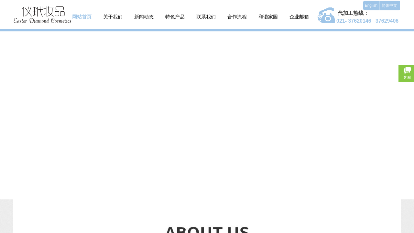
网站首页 (82, 16)
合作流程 (237, 16)
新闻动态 (144, 16)
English (371, 5)
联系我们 (206, 16)
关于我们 (113, 16)
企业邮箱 (299, 16)
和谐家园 (268, 16)
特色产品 (175, 16)
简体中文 (389, 5)
